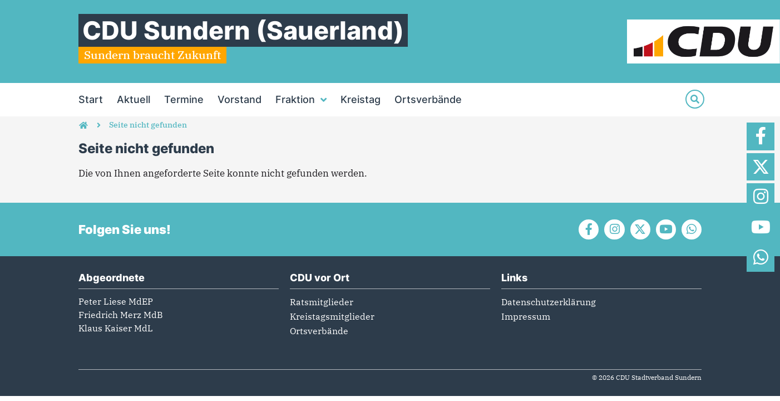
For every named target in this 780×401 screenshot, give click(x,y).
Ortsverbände (428, 99)
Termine (184, 99)
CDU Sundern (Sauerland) (243, 30)
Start (90, 99)
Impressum (525, 318)
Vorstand (239, 99)
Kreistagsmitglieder (332, 318)
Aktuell (133, 99)
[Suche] (694, 99)
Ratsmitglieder (321, 303)
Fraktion (301, 99)
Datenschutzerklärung (548, 303)
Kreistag (360, 99)
